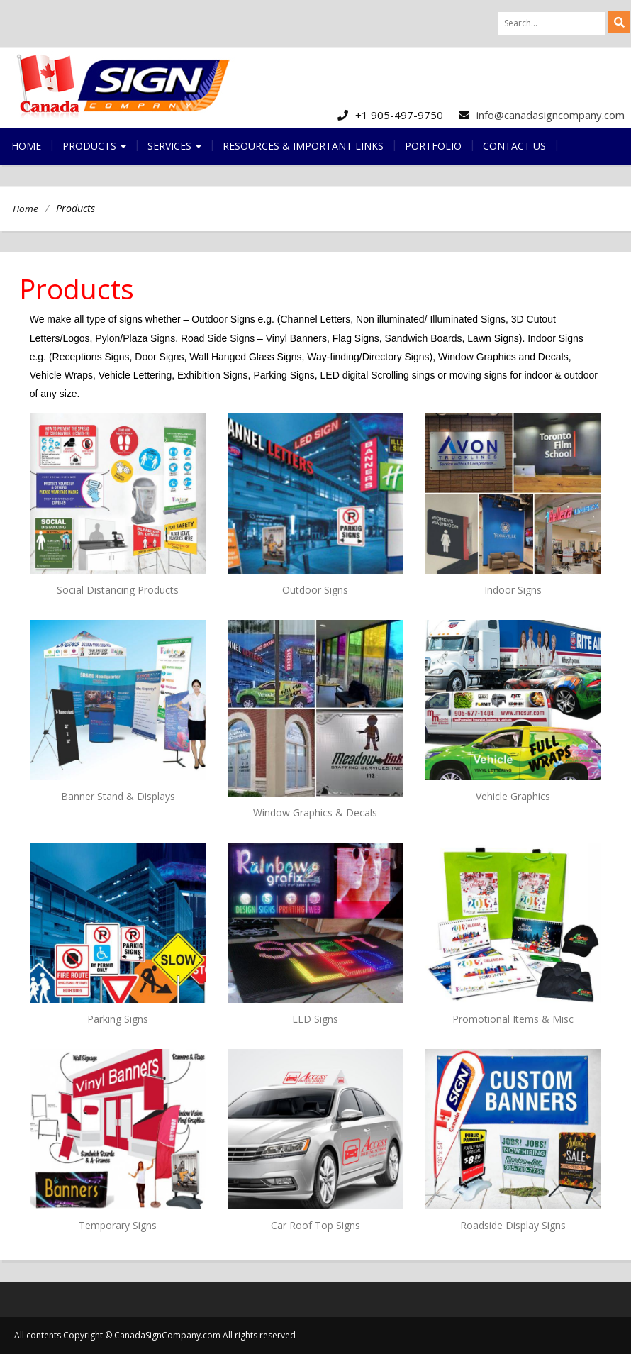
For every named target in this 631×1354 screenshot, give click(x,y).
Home (26, 145)
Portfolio (433, 145)
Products (94, 145)
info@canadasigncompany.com (550, 115)
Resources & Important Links (303, 145)
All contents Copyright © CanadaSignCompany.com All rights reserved (155, 1335)
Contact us (514, 145)
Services (174, 145)
